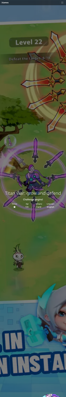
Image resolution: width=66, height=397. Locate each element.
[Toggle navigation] (62, 2)
